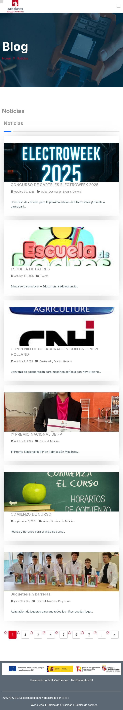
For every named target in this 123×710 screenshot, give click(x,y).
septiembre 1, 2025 (25, 521)
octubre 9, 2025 (23, 361)
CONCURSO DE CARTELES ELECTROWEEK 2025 (55, 184)
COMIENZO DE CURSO (31, 514)
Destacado (55, 191)
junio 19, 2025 (22, 601)
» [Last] (114, 634)
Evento (67, 191)
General (76, 191)
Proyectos (64, 601)
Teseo (65, 697)
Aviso (44, 191)
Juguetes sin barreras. (31, 594)
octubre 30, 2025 (24, 191)
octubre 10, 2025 (24, 276)
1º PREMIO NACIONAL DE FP (36, 434)
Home (7, 58)
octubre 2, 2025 (23, 441)
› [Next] (101, 634)
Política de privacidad (59, 705)
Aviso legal (38, 705)
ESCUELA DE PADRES (30, 269)
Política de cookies (85, 705)
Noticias (55, 441)
